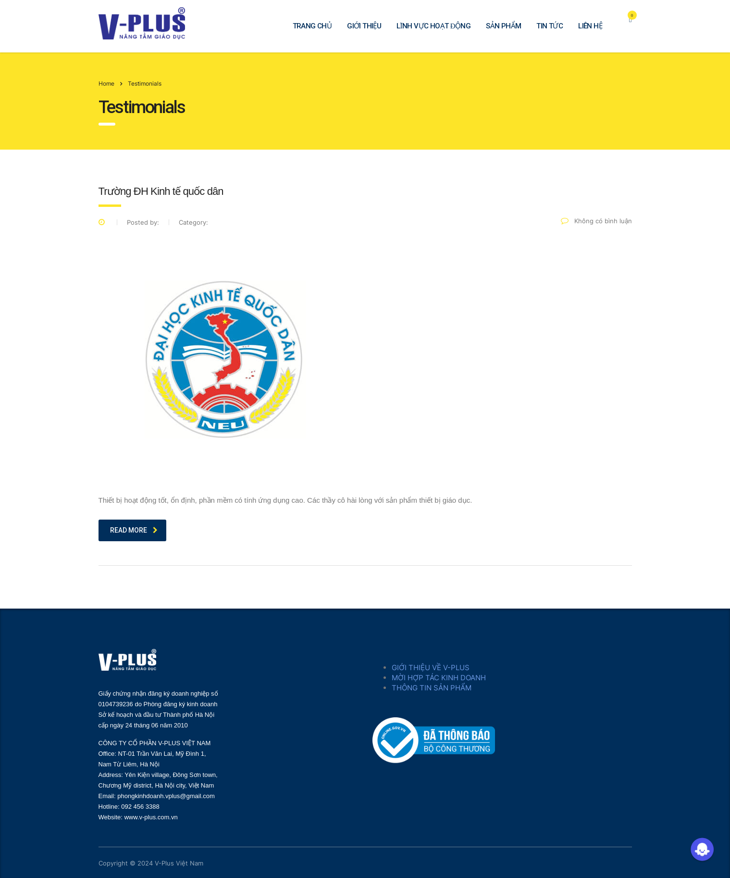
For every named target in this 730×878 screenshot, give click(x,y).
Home (106, 83)
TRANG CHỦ (312, 26)
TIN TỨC (549, 26)
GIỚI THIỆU (364, 26)
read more (134, 530)
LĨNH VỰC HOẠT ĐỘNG (433, 26)
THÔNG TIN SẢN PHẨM (431, 687)
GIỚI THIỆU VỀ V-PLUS (431, 667)
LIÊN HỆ (590, 26)
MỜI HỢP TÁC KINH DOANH (439, 677)
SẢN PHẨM (503, 26)
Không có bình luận (596, 221)
